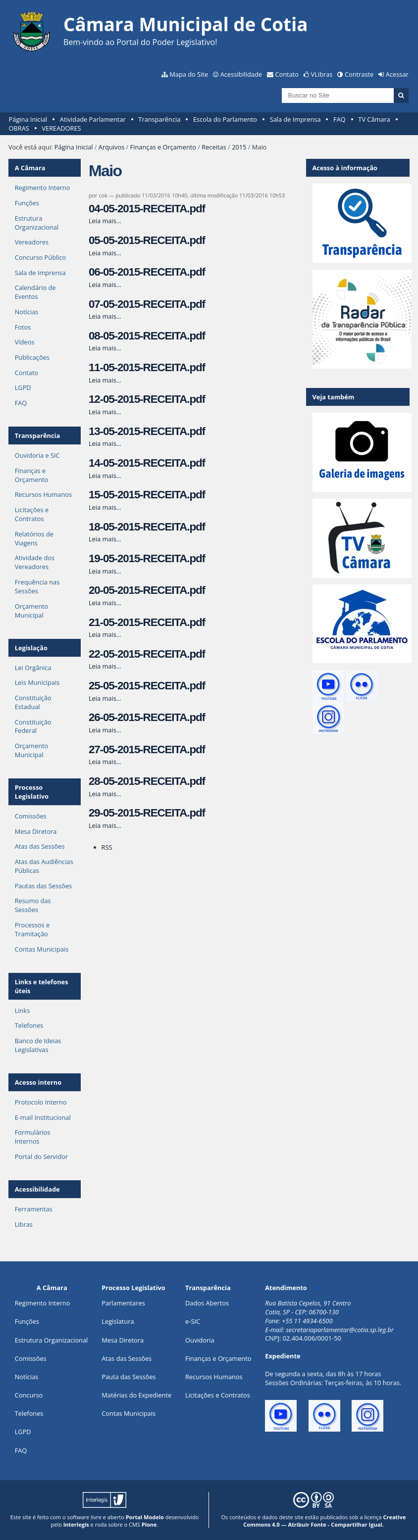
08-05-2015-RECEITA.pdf (147, 336)
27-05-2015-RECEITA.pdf (147, 749)
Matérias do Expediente (136, 1395)
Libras (24, 1224)
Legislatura (118, 1321)
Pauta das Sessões (129, 1376)
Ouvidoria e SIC (37, 455)
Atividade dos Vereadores (34, 562)
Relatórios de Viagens (34, 538)
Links (22, 1010)
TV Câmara (374, 119)
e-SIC (192, 1321)
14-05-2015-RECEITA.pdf (147, 463)
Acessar (397, 74)
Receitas (214, 147)
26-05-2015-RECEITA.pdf (147, 717)
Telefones (29, 1025)
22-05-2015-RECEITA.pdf (147, 654)
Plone (149, 1524)
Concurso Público (40, 257)
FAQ (339, 119)
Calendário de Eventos (35, 292)
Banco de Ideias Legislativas (38, 1045)
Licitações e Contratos (32, 514)
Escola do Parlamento (225, 119)
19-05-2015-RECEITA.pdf (147, 558)
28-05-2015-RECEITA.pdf (147, 781)
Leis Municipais (37, 682)
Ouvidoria (199, 1340)
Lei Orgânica (33, 667)
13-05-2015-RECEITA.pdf (147, 431)
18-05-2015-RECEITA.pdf (147, 527)
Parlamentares (123, 1303)
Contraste (359, 74)
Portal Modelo (145, 1517)
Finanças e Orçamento (163, 147)
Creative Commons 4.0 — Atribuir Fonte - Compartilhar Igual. (324, 1520)
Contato (287, 74)
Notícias (27, 311)
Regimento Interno (42, 187)
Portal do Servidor (41, 1156)
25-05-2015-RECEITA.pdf (147, 685)
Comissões (31, 816)
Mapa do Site (188, 74)
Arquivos (111, 147)
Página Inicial (28, 119)
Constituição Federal (33, 726)
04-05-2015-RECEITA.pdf (147, 208)
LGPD (23, 387)
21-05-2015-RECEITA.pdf (147, 622)
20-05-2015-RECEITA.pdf (147, 590)
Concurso (29, 1395)
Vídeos (25, 341)
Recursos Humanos (43, 494)
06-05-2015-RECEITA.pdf (147, 272)
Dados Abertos (207, 1303)
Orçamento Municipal (32, 611)
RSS (107, 847)
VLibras (322, 74)
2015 (239, 147)
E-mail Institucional (43, 1117)
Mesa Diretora (36, 831)
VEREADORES (61, 128)
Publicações (32, 357)
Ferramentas (33, 1208)
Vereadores (32, 242)
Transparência (159, 119)
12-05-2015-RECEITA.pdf (147, 399)
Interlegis (76, 1524)
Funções (27, 202)
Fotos (23, 327)
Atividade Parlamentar (93, 119)
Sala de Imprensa (295, 119)
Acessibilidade (241, 74)
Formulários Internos (33, 1137)
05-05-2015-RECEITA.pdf (147, 240)
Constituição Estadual (33, 702)
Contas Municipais (42, 949)
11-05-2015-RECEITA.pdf (147, 367)
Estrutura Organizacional (37, 223)
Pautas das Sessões (43, 885)
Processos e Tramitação (32, 929)
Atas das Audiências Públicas (44, 866)
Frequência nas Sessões (37, 586)
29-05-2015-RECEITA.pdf (147, 813)
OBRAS (19, 128)
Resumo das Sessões (33, 905)
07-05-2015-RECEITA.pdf (147, 304)
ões (27, 1321)
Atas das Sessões (40, 846)
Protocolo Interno (41, 1102)
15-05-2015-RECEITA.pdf (147, 494)
